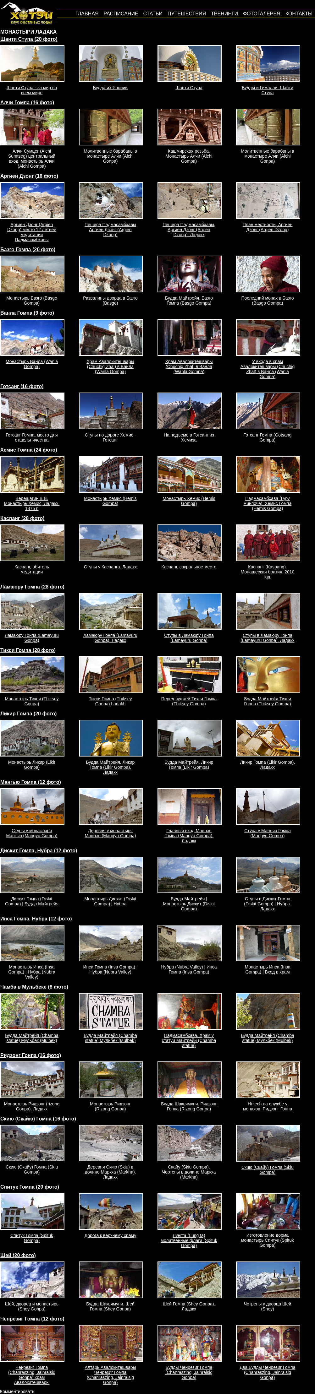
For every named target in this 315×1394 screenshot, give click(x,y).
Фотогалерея (261, 13)
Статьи (153, 13)
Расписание (120, 13)
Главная (86, 13)
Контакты (298, 13)
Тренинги (224, 13)
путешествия (187, 13)
